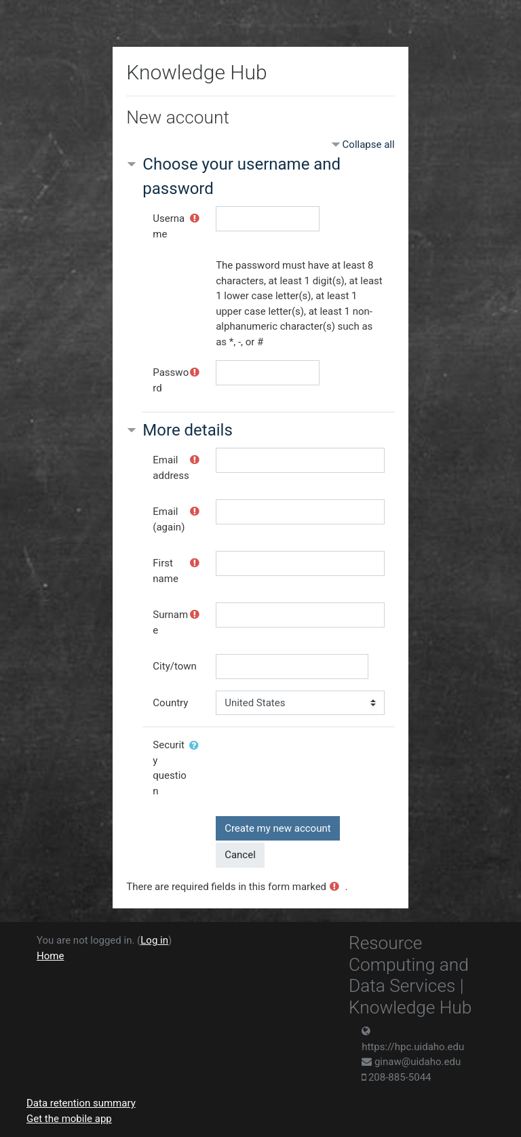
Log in (154, 940)
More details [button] (187, 430)
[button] (197, 745)
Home (50, 956)
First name (165, 571)
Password (171, 380)
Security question (170, 768)
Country (170, 703)
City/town (174, 666)
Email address (171, 468)
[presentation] (319, 759)
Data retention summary (81, 1103)
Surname (170, 622)
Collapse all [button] (369, 144)
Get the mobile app (69, 1119)
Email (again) (169, 519)
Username (169, 226)
